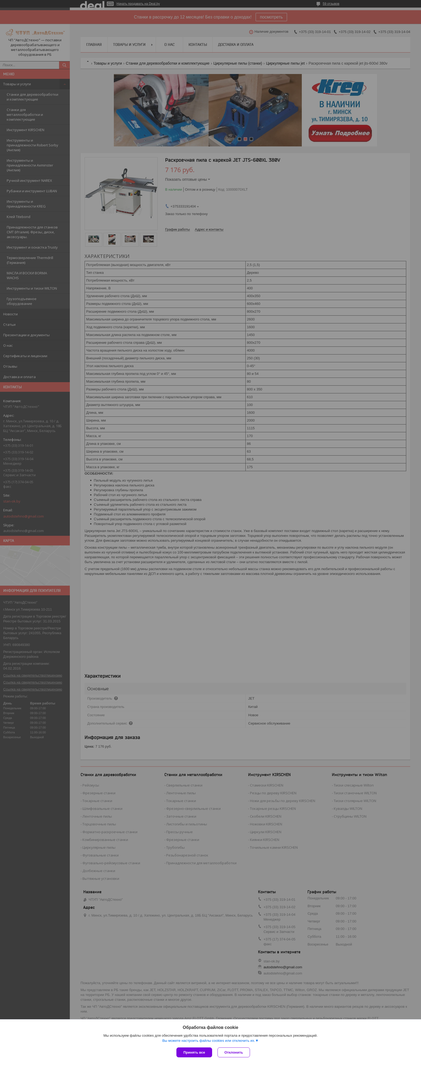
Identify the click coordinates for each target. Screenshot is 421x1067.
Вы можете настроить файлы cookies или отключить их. (208, 1041)
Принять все (194, 1052)
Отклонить (233, 1052)
